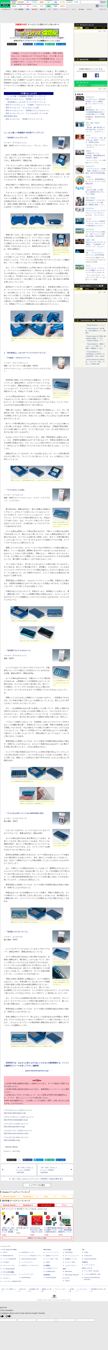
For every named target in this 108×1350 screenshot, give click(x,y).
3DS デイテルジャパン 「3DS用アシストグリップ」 (26, 99)
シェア (29, 44)
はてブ (40, 44)
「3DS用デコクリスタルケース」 (19, 650)
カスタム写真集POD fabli (92, 1274)
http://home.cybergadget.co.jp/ (16, 1120)
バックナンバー (56, 1089)
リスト (20, 44)
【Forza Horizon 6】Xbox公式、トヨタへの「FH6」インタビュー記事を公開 (95, 362)
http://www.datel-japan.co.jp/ (15, 1113)
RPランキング (82, 85)
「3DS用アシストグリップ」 (17, 138)
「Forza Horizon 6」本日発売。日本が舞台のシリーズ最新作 (96, 331)
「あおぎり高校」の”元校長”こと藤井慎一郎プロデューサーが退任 (95, 192)
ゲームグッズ (46, 1205)
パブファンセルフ (89, 1265)
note (51, 44)
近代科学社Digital (51, 1277)
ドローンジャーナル (9, 1265)
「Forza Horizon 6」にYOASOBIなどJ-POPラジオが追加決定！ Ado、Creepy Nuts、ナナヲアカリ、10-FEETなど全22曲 (95, 356)
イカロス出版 (67, 1249)
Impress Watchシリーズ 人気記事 (91, 286)
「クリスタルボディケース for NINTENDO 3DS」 (25, 813)
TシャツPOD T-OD (52, 1259)
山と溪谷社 (47, 1265)
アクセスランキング (87, 25)
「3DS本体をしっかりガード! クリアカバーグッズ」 (26, 102)
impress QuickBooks (90, 1259)
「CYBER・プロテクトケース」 (18, 358)
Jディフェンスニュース (72, 1255)
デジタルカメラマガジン (10, 1275)
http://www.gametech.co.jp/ (14, 1127)
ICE (83, 1249)
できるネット (7, 1278)
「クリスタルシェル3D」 (15, 490)
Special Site (84, 59)
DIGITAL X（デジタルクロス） (30, 1265)
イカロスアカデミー (71, 1265)
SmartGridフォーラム (27, 1252)
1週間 (95, 28)
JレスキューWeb (70, 1262)
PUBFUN (85, 1262)
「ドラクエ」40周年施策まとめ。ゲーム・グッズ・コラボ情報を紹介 (96, 181)
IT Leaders (6, 1262)
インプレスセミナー (27, 1262)
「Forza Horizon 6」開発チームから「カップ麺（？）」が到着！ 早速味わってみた (96, 346)
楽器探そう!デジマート (52, 1255)
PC (49, 9)
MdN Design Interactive (72, 1275)
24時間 (87, 28)
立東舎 (48, 1262)
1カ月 (103, 28)
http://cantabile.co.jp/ (12, 1140)
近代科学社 (47, 1275)
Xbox (46, 1196)
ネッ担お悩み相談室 (9, 1269)
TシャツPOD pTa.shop (91, 1271)
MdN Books (68, 1271)
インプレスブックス (27, 1274)
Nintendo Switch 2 (9, 1196)
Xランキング (84, 82)
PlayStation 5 (28, 1196)
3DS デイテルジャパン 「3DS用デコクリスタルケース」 (28, 110)
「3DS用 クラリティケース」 (17, 932)
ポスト (13, 44)
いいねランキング (99, 85)
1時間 (78, 28)
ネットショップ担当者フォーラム (31, 1255)
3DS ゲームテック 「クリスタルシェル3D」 (23, 108)
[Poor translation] (8, 1316)
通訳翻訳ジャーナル (71, 1259)
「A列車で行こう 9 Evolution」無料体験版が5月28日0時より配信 (95, 155)
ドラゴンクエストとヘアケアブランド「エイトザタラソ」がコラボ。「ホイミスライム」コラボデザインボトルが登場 (96, 215)
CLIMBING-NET (50, 1271)
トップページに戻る (37, 1185)
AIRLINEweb (69, 1252)
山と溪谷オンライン (52, 1268)
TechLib (67, 1281)
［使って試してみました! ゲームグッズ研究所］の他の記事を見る (37, 1179)
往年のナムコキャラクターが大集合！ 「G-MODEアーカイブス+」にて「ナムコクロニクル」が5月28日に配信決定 (96, 246)
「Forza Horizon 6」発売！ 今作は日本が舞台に (93, 321)
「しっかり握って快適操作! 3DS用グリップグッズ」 (26, 96)
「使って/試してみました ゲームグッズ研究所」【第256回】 (48, 1170)
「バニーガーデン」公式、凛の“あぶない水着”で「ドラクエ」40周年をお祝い (96, 140)
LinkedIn (62, 44)
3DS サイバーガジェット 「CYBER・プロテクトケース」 (28, 105)
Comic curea (88, 1255)
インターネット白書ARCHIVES (12, 1281)
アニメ (64, 1196)
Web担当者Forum (8, 1255)
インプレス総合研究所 (9, 1259)
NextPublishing (25, 1277)
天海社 (86, 1252)
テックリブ (66, 1278)
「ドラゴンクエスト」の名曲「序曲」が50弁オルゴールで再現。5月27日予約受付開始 (96, 171)
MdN (64, 1269)
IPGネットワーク (87, 1268)
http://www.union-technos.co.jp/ (16, 1133)
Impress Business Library (28, 1259)
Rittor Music (47, 1249)
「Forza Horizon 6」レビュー (96, 325)
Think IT (5, 1252)
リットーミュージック (52, 1252)
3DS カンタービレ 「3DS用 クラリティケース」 (25, 119)
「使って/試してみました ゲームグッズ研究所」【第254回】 (25, 1170)
